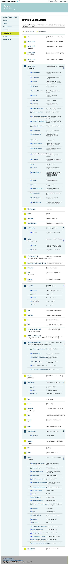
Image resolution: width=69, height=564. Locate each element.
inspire (29, 376)
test (28, 448)
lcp (28, 415)
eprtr (29, 239)
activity (34, 245)
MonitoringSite (36, 497)
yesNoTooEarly (36, 197)
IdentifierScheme (37, 490)
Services (5, 36)
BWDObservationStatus (38, 463)
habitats (34, 95)
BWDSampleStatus (37, 471)
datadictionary (32, 223)
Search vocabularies (29, 31)
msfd (29, 420)
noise (29, 426)
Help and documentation (10, 17)
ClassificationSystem (38, 479)
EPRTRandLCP (32, 256)
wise (29, 457)
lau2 (28, 404)
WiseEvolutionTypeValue (39, 539)
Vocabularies (7, 33)
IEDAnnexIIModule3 (34, 336)
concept (34, 290)
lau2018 (30, 408)
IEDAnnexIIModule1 (34, 329)
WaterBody (35, 522)
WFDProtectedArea (37, 529)
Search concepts (42, 31)
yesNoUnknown (36, 202)
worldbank (31, 549)
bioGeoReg (35, 77)
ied (28, 324)
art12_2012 (31, 41)
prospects (35, 159)
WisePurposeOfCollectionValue (39, 543)
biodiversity (31, 209)
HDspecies (35, 100)
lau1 (28, 399)
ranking (34, 167)
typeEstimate (36, 193)
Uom (33, 511)
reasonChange (36, 172)
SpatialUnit (35, 508)
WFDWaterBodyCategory (39, 536)
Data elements (7, 27)
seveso (29, 441)
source (34, 297)
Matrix (34, 494)
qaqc (33, 164)
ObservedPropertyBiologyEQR (39, 504)
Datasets (5, 20)
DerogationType (36, 353)
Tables (5, 23)
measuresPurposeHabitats (39, 116)
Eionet (10, 14)
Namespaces (7, 39)
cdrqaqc (34, 81)
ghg (28, 310)
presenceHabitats (37, 143)
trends (34, 185)
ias (28, 320)
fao (28, 272)
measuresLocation (37, 112)
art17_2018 (31, 66)
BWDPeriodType (36, 468)
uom (29, 452)
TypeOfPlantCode (37, 362)
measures (35, 103)
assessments (36, 72)
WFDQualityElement (37, 533)
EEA (10, 1)
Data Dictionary (16, 14)
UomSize (34, 519)
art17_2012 (31, 59)
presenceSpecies (37, 148)
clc (33, 387)
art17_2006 (31, 53)
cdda (29, 214)
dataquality (31, 228)
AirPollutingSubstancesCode (39, 349)
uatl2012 (34, 393)
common (30, 218)
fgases (29, 279)
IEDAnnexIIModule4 (34, 342)
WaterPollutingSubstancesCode (39, 369)
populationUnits (36, 134)
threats (34, 180)
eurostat (30, 268)
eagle (33, 390)
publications (31, 431)
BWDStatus (35, 475)
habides (30, 315)
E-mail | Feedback (8, 558)
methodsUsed (36, 130)
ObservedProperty (37, 500)
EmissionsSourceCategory (39, 487)
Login (51, 1)
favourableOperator (37, 91)
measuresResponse (37, 126)
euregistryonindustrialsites (36, 263)
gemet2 (30, 286)
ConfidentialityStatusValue (39, 482)
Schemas (6, 30)
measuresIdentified (37, 108)
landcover (30, 382)
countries (35, 86)
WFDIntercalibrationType (39, 526)
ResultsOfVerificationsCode (39, 357)
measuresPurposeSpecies (39, 121)
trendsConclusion (37, 188)
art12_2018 (31, 46)
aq (28, 37)
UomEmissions (36, 515)
